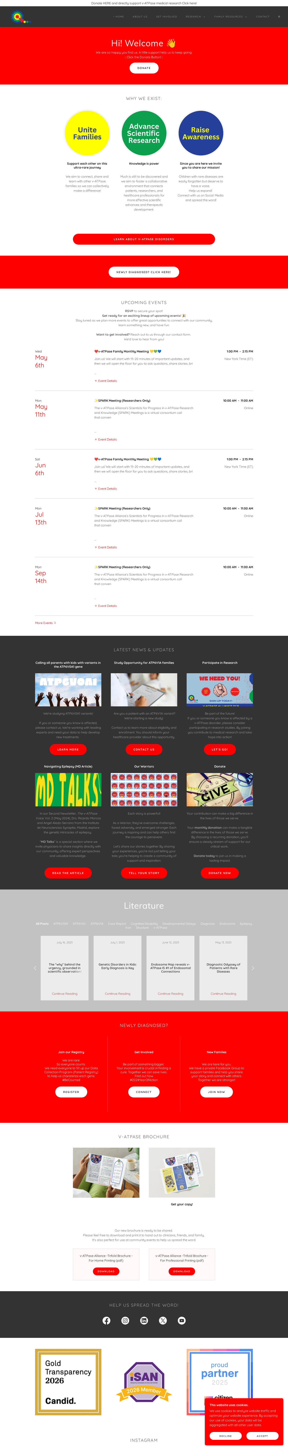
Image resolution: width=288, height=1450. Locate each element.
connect (144, 1078)
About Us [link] (140, 16)
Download (106, 1257)
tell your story (144, 873)
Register (71, 1078)
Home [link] (120, 16)
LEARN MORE (68, 749)
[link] (20, 16)
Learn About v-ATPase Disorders (144, 239)
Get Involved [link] (166, 16)
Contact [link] (263, 16)
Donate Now (220, 873)
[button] (195, 16)
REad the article (68, 873)
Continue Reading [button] (64, 979)
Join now (216, 1078)
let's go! (220, 749)
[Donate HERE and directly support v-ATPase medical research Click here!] (144, 3)
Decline (225, 1436)
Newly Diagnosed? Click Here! (143, 272)
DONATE (144, 68)
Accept (262, 1436)
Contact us (144, 749)
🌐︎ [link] (279, 16)
